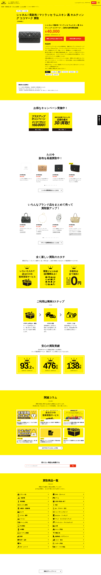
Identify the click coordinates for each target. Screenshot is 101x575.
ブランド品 (19, 11)
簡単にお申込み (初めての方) (54, 38)
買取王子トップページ (50, 573)
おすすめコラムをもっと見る (50, 448)
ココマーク (56, 74)
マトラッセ (65, 72)
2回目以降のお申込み (75, 38)
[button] (46, 238)
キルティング (48, 74)
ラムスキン (72, 72)
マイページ (87, 2)
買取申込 (94, 2)
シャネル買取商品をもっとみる (50, 191)
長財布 (59, 72)
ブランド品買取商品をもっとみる (50, 243)
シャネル (25, 11)
